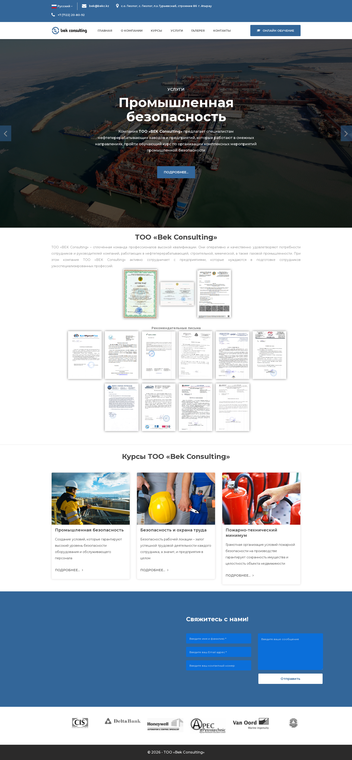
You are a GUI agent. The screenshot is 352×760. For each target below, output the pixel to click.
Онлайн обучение (275, 30)
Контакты (222, 30)
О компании (132, 30)
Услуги (177, 30)
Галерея (198, 30)
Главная (105, 30)
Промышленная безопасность (89, 530)
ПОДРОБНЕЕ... (176, 172)
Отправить (290, 678)
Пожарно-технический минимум (251, 533)
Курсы (156, 30)
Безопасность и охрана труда (173, 530)
